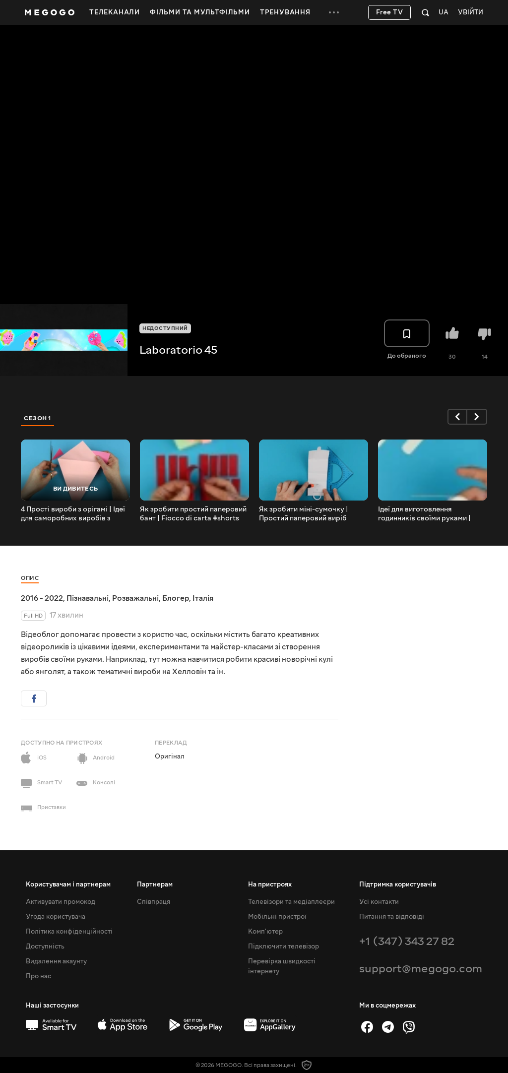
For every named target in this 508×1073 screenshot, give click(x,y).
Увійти (470, 12)
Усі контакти (379, 901)
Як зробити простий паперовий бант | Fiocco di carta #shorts (193, 514)
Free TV (389, 12)
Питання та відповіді (391, 916)
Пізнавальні (87, 598)
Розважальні (135, 598)
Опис (30, 578)
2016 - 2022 (42, 598)
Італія (202, 598)
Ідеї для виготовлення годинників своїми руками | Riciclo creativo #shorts (424, 514)
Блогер (175, 598)
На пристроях (270, 884)
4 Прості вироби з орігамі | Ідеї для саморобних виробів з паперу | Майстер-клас (73, 514)
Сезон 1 (38, 418)
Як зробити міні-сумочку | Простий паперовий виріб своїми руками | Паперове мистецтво (303, 514)
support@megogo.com (420, 968)
